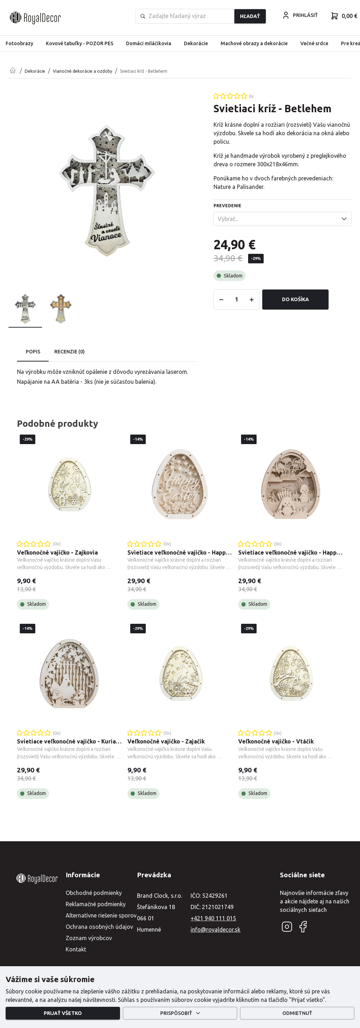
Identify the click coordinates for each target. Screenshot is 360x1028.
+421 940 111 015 (213, 918)
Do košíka (295, 299)
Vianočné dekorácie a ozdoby (82, 71)
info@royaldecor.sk (215, 929)
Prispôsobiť (180, 1013)
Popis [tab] (33, 352)
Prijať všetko (63, 1013)
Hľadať (250, 16)
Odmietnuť (297, 1013)
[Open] (344, 219)
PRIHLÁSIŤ (300, 15)
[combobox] (277, 219)
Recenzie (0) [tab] (69, 352)
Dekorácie (35, 71)
